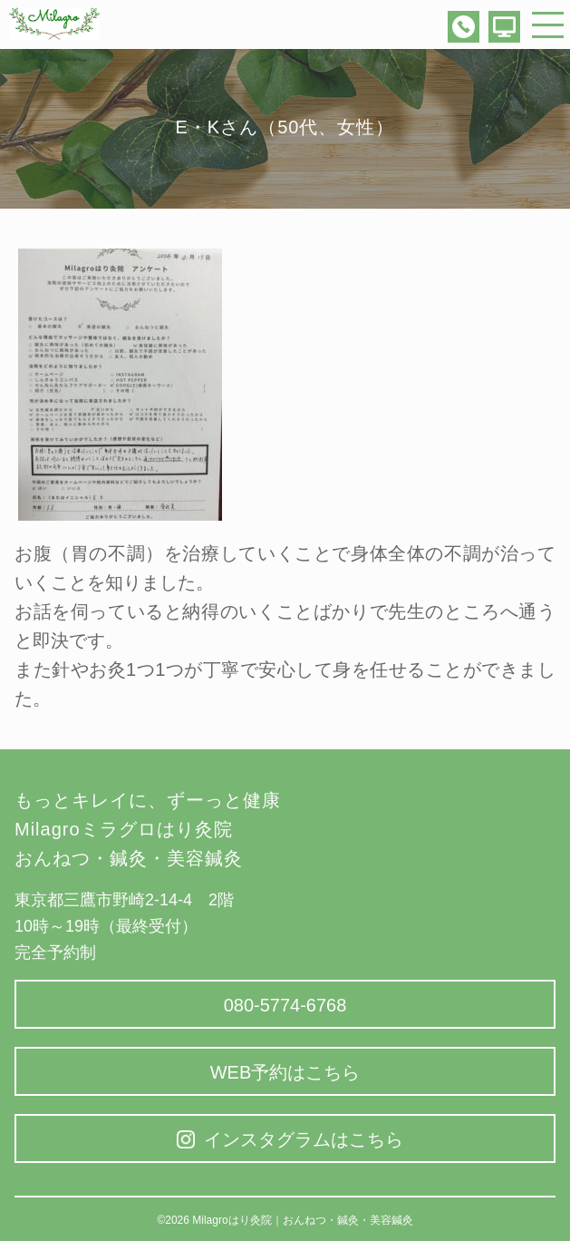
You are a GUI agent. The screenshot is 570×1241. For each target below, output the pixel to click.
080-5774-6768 (285, 1005)
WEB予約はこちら (285, 1072)
